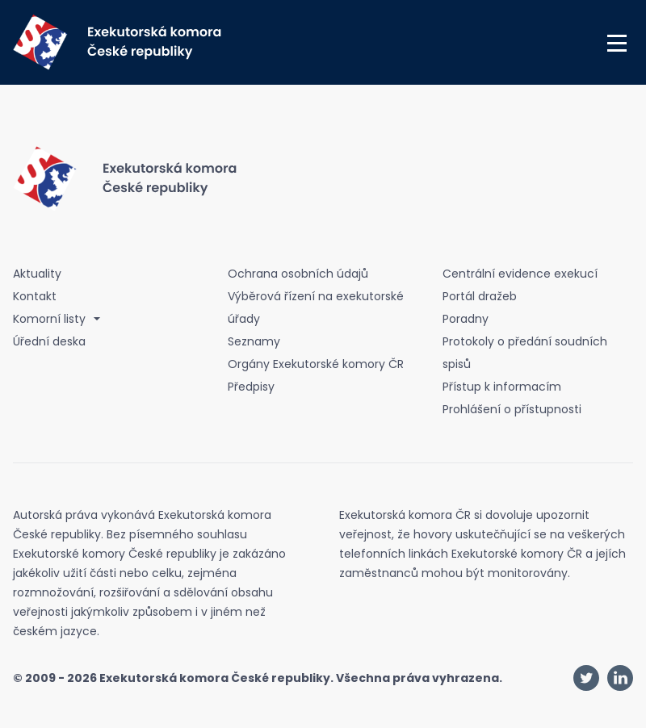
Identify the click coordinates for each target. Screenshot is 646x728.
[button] (617, 43)
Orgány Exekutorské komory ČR (316, 364)
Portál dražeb (480, 296)
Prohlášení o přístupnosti (512, 409)
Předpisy (251, 387)
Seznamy (254, 341)
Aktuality (37, 274)
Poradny (466, 319)
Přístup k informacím (502, 387)
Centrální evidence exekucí (520, 274)
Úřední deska (49, 341)
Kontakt (35, 296)
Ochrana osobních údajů (298, 274)
